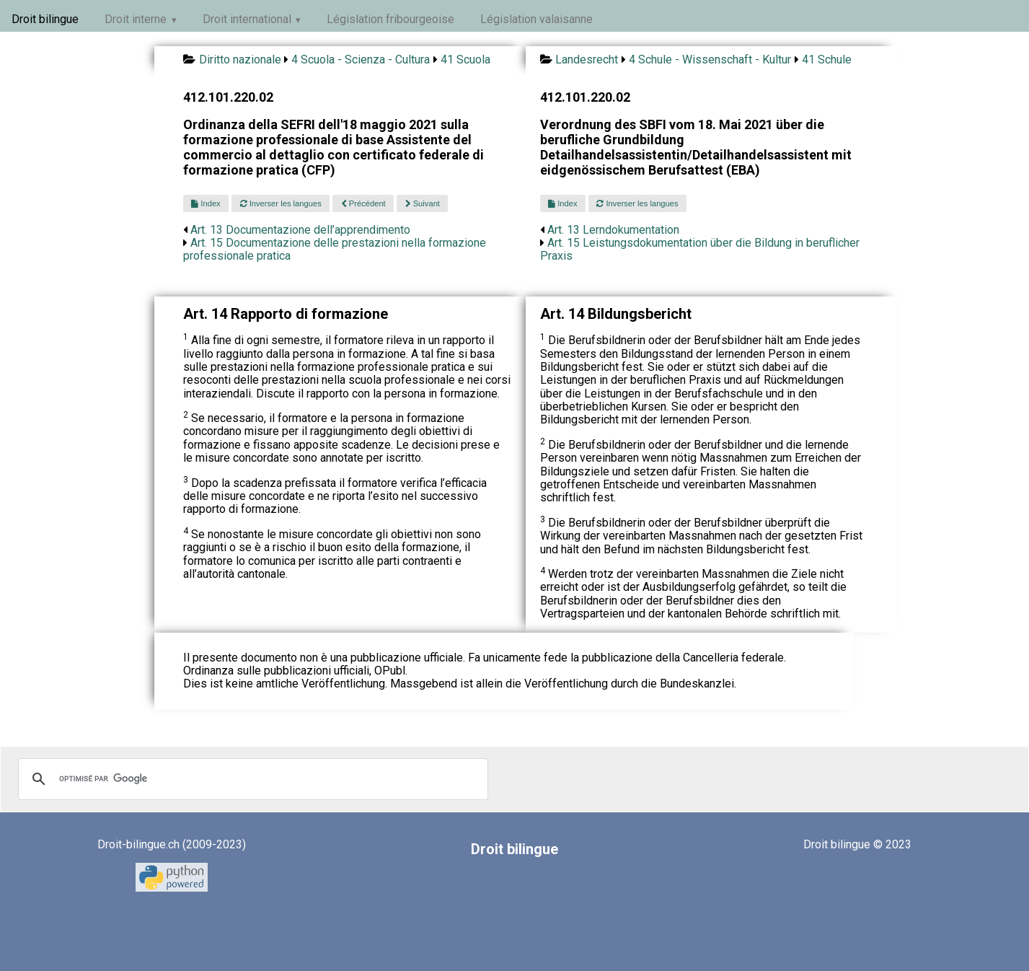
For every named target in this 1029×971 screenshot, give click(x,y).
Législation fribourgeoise (390, 19)
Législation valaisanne (536, 19)
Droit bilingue (45, 19)
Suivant (422, 203)
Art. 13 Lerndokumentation (613, 230)
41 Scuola (465, 59)
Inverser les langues (281, 203)
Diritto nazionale (240, 59)
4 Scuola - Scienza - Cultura (360, 59)
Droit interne (136, 19)
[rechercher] (251, 779)
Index (205, 203)
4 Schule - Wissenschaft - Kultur (710, 59)
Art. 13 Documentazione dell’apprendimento (300, 230)
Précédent (363, 203)
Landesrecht (586, 59)
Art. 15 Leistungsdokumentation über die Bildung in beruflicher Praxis (700, 249)
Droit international (247, 19)
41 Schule (827, 59)
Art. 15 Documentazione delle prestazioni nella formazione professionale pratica (334, 249)
